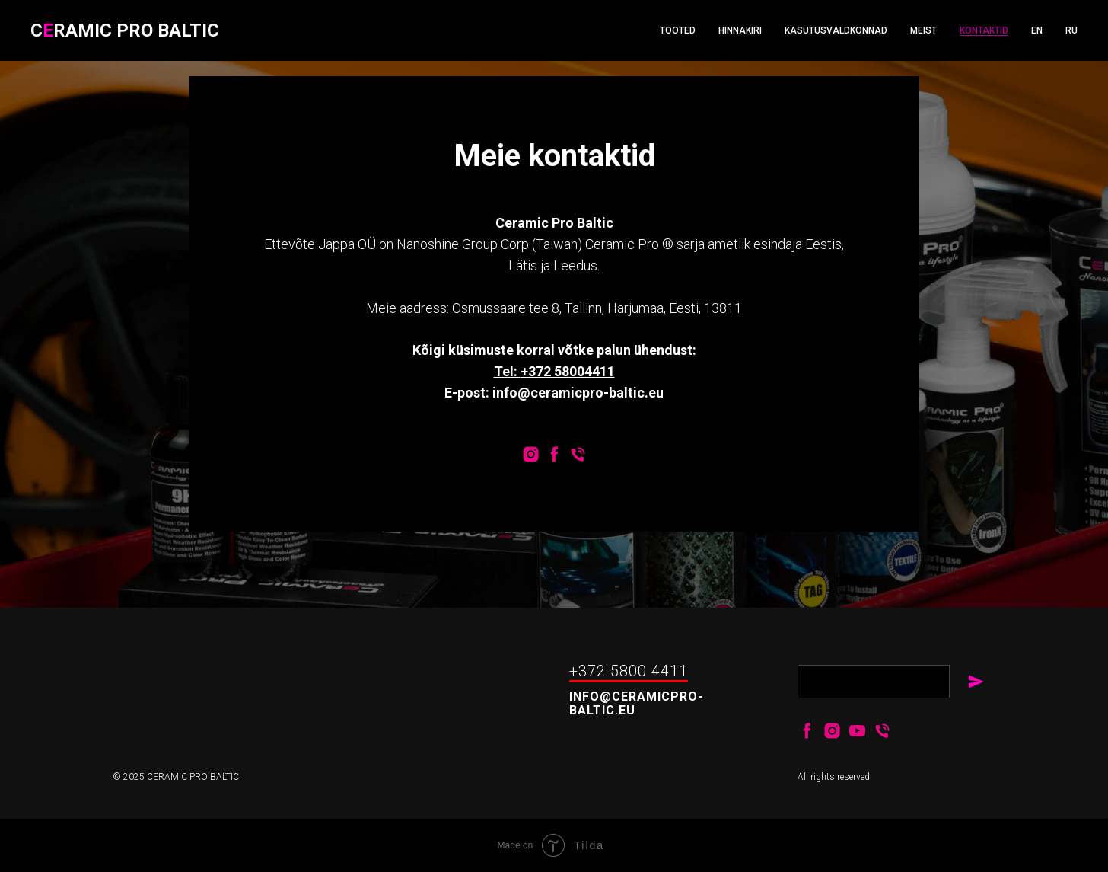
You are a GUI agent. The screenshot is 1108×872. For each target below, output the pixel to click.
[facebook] (554, 454)
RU (1071, 30)
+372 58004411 (568, 371)
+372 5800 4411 (628, 671)
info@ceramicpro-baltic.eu (636, 703)
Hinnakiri (740, 30)
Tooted (678, 30)
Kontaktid (984, 30)
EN (1037, 30)
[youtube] (857, 730)
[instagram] (530, 454)
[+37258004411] (882, 730)
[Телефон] (577, 454)
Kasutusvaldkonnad (836, 30)
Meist (923, 30)
